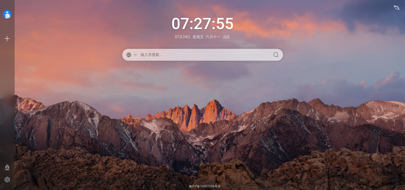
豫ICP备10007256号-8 (204, 186)
